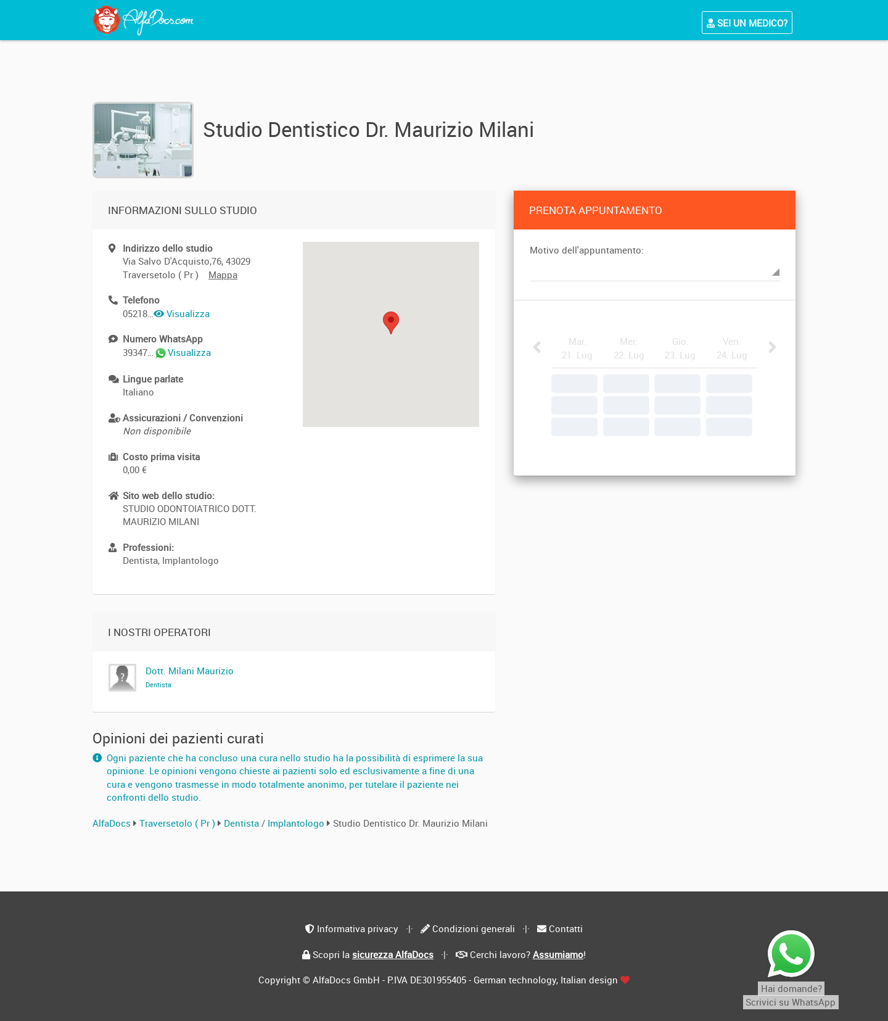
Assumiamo (558, 954)
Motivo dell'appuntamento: (587, 250)
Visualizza (182, 313)
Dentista (242, 823)
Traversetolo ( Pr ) (177, 823)
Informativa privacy (357, 928)
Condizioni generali (473, 928)
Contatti (566, 928)
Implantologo (297, 823)
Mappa (222, 274)
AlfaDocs (111, 823)
